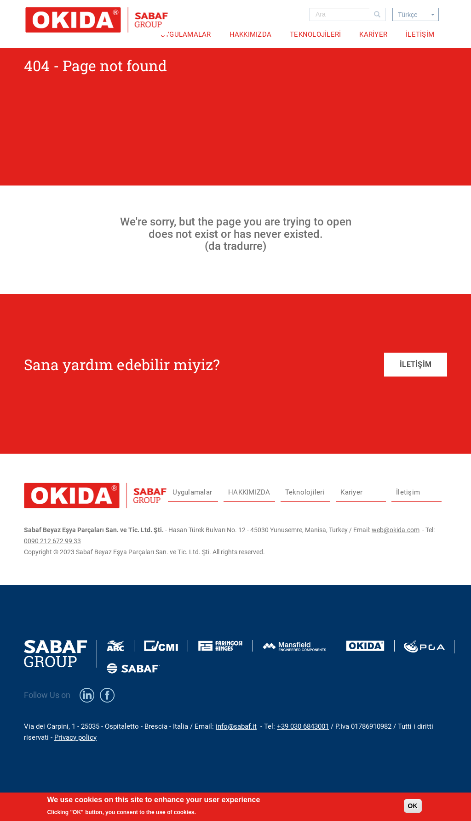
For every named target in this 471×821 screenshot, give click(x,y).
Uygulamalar (186, 34)
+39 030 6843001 (303, 726)
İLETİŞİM (415, 364)
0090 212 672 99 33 (52, 541)
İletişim (420, 34)
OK (413, 808)
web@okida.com (395, 530)
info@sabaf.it (236, 726)
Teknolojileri (315, 34)
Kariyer (373, 34)
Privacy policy (75, 737)
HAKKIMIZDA (251, 34)
